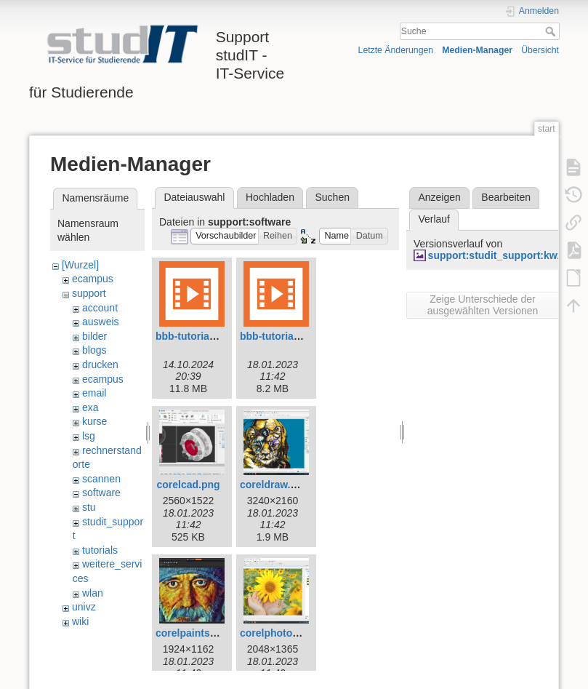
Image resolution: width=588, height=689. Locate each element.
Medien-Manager (477, 50)
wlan (92, 593)
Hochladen (270, 197)
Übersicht (540, 50)
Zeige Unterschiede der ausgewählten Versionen (483, 304)
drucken (100, 364)
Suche (552, 31)
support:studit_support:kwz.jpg (504, 255)
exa (90, 407)
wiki (80, 621)
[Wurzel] (80, 265)
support (89, 293)
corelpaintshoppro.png (211, 633)
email (94, 393)
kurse (94, 421)
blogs (94, 350)
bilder (94, 336)
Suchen (332, 197)
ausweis (100, 321)
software (101, 492)
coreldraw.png (274, 484)
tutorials (100, 550)
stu (89, 507)
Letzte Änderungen (396, 50)
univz (84, 607)
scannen (101, 479)
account (100, 308)
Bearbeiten (506, 197)
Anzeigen (439, 197)
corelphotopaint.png (289, 633)
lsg (88, 436)
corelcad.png (188, 484)
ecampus (92, 278)
